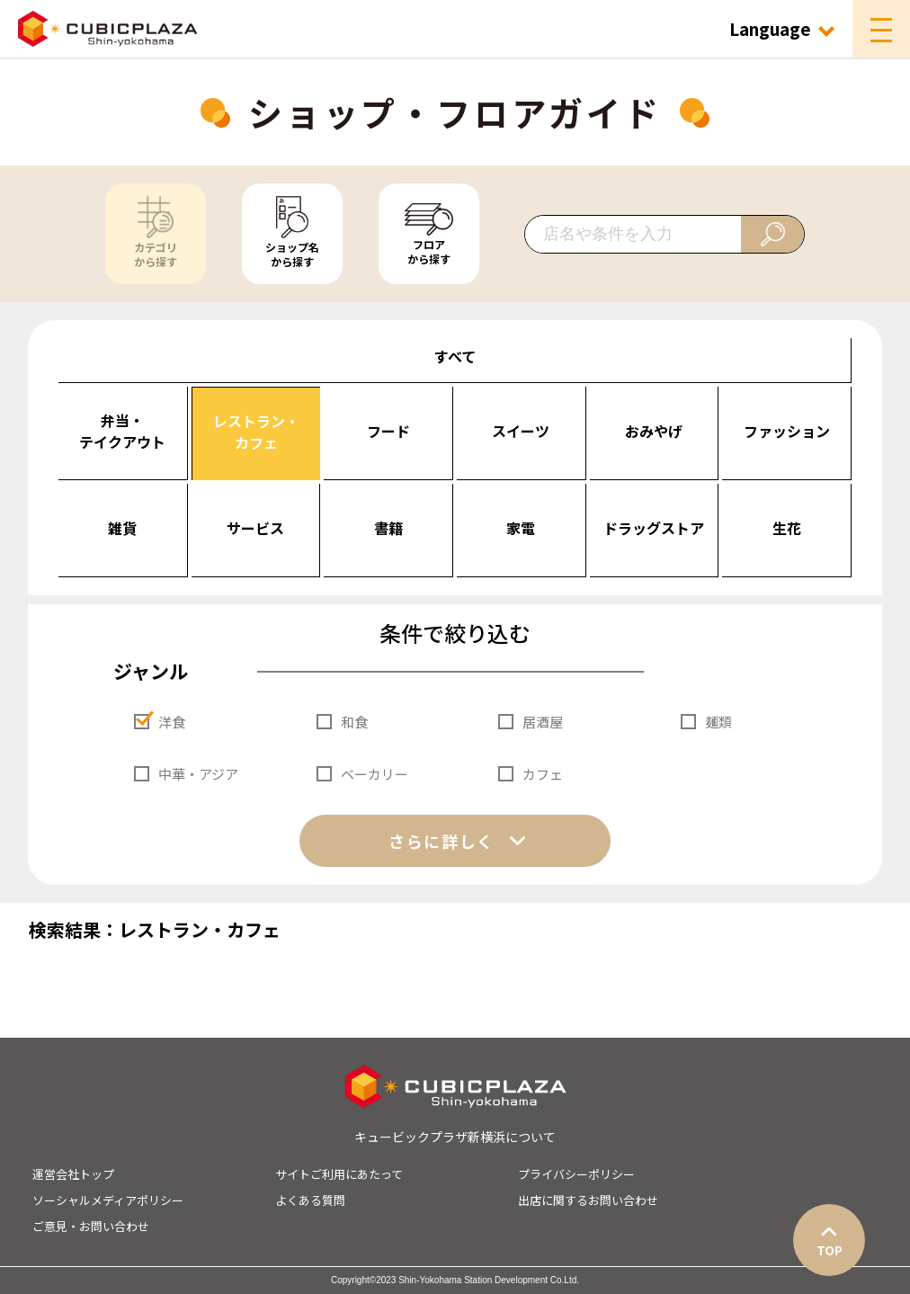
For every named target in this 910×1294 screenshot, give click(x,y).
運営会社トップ (73, 1173)
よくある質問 (310, 1200)
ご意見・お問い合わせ (90, 1226)
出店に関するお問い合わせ (588, 1200)
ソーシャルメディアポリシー (107, 1200)
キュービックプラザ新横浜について (455, 1137)
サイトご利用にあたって (339, 1173)
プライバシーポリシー (576, 1173)
